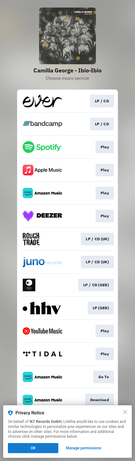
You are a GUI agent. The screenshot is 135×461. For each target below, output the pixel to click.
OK (33, 448)
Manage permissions (84, 448)
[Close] (125, 412)
